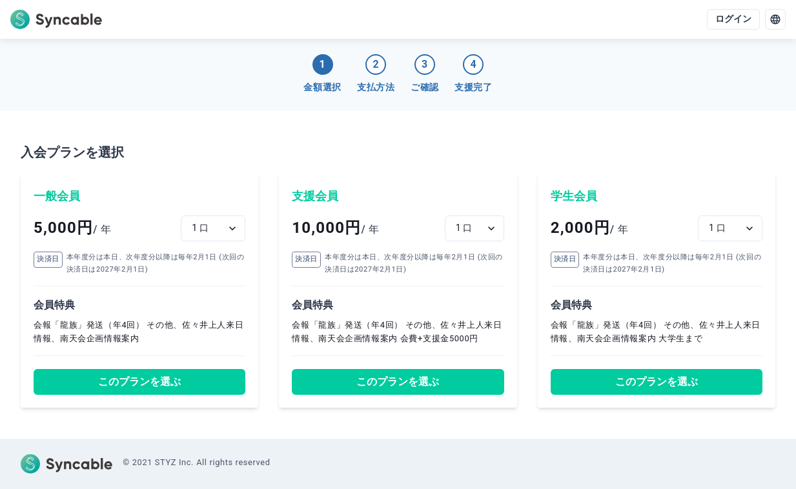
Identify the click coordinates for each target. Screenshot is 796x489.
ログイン (733, 19)
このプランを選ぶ (139, 381)
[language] (775, 19)
